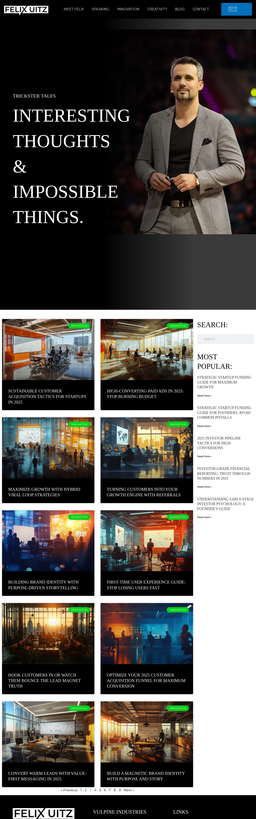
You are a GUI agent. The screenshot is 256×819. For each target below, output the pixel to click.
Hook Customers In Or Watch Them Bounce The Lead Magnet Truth (44, 681)
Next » (129, 790)
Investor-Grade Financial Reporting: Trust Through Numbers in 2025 (223, 473)
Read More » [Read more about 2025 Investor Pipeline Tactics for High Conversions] (204, 456)
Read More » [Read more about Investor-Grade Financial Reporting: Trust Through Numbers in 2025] (204, 486)
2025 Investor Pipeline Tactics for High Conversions (219, 443)
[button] (235, 9)
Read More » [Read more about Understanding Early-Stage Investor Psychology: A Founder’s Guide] (204, 517)
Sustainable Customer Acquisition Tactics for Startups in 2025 (47, 397)
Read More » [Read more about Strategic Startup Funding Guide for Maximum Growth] (204, 395)
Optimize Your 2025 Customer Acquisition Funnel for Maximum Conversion (146, 681)
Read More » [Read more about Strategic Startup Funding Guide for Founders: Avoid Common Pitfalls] (204, 426)
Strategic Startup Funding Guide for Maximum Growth (224, 382)
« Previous (69, 790)
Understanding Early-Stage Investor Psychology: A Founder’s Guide (225, 504)
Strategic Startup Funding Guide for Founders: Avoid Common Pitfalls (224, 413)
